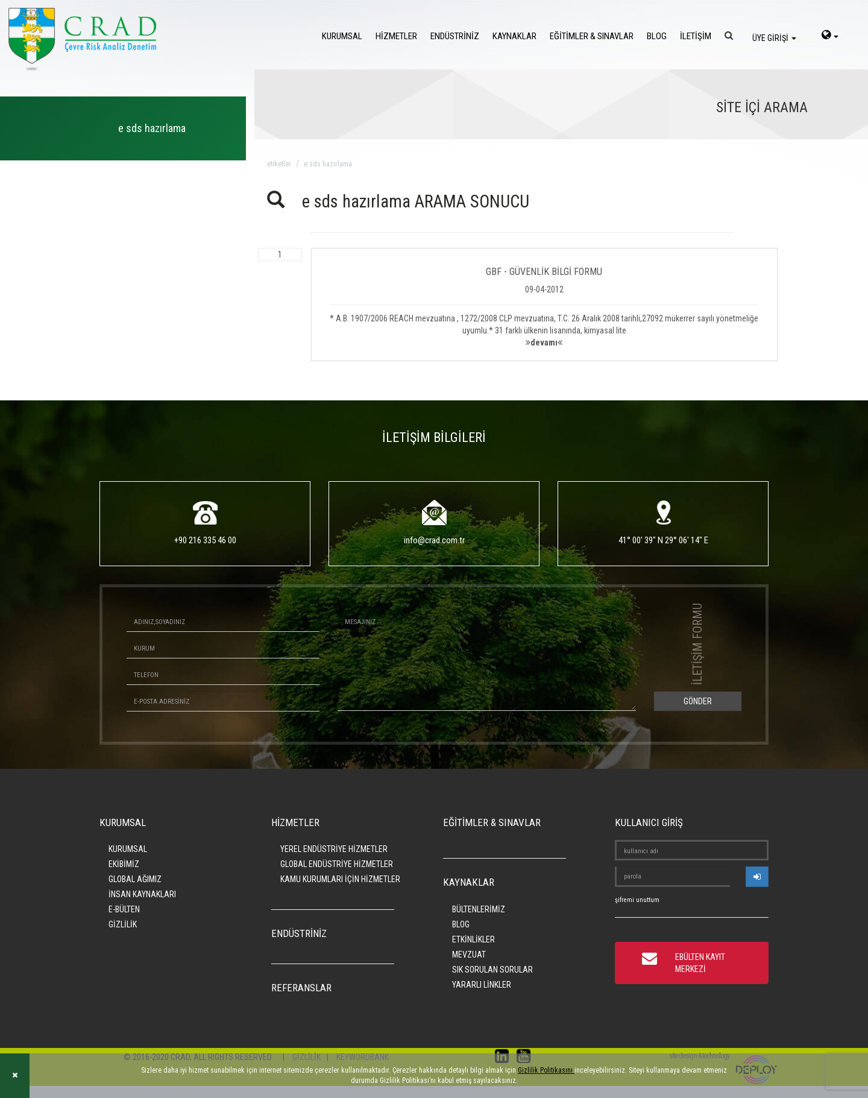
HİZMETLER (396, 36)
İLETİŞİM (695, 36)
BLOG (657, 36)
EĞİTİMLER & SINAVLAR (592, 36)
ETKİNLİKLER (473, 939)
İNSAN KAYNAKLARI (142, 894)
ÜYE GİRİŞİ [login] (774, 38)
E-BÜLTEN (124, 909)
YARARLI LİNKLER (481, 984)
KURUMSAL (342, 36)
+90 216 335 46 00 (205, 540)
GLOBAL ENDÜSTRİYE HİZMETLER (336, 864)
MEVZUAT (469, 954)
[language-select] (830, 36)
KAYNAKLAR (514, 36)
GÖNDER (698, 701)
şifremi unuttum (637, 900)
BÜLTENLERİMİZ (478, 909)
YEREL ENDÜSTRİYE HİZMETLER (334, 849)
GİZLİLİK (122, 924)
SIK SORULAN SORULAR (492, 969)
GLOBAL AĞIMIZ (135, 879)
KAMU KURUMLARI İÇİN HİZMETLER (340, 879)
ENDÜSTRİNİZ (454, 36)
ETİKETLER (279, 164)
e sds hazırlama (328, 164)
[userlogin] (757, 876)
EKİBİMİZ (123, 864)
